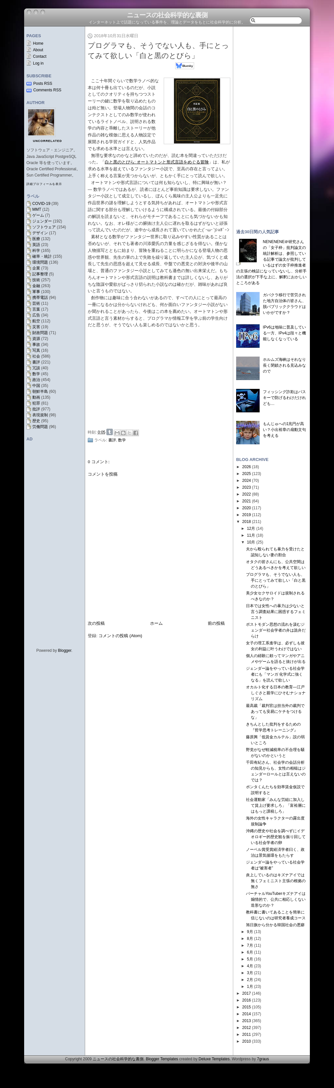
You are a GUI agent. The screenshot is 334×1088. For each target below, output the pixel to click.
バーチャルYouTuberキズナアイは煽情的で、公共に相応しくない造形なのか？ (276, 899)
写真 (36, 350)
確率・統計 (42, 256)
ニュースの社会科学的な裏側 (167, 15)
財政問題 (40, 332)
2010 (246, 1041)
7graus (263, 1059)
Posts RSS (42, 83)
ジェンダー (42, 221)
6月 (250, 952)
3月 (250, 973)
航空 (36, 321)
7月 (250, 945)
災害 (36, 327)
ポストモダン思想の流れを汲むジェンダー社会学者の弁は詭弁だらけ (276, 630)
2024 (246, 480)
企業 (36, 268)
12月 (251, 528)
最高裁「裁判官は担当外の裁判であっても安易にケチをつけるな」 (275, 711)
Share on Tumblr (109, 432)
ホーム (156, 623)
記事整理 (40, 274)
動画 (36, 397)
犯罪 (36, 403)
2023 (246, 487)
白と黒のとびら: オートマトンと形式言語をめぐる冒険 (157, 162)
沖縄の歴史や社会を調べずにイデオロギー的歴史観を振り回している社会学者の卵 (276, 837)
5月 (250, 959)
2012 (246, 1027)
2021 (246, 501)
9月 (250, 931)
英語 (36, 244)
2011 (246, 1034)
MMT (36, 209)
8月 (250, 938)
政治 (36, 379)
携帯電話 (40, 297)
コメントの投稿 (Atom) (120, 635)
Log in (38, 63)
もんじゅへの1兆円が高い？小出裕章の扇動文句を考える (284, 429)
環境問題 (40, 262)
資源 (36, 338)
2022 (246, 494)
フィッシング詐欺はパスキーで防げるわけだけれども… (284, 398)
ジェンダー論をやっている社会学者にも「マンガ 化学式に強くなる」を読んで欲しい (275, 674)
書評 (36, 362)
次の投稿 (96, 623)
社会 (36, 356)
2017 (246, 993)
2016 (246, 1000)
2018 (246, 521)
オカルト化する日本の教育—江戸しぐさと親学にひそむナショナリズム (276, 693)
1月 (250, 986)
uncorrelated (47, 141)
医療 (36, 239)
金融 (36, 285)
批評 (36, 409)
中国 (36, 385)
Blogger (64, 650)
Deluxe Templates (214, 1059)
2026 (246, 467)
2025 (246, 473)
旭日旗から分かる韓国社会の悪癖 (275, 925)
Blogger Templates (162, 1059)
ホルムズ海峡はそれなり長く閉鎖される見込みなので (284, 365)
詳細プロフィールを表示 (44, 184)
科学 (36, 250)
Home (38, 43)
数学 (36, 374)
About (38, 50)
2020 (246, 508)
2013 (246, 1021)
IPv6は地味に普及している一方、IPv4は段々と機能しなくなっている (284, 333)
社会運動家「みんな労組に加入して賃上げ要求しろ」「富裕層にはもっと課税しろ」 (276, 805)
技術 (36, 280)
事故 (36, 344)
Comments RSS (47, 90)
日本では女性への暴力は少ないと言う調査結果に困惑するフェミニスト (276, 612)
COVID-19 (41, 203)
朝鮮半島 (40, 391)
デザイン (40, 233)
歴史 (36, 421)
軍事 (36, 291)
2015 (246, 1007)
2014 (246, 1014)
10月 (251, 542)
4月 (250, 966)
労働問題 (40, 426)
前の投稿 (216, 623)
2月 (250, 979)
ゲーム (38, 215)
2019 (246, 515)
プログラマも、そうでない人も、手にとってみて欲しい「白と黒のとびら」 (276, 580)
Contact (39, 56)
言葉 (36, 309)
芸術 (36, 303)
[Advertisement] (161, 377)
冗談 (36, 368)
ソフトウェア (44, 227)
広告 (36, 315)
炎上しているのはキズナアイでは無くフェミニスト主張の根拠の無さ (276, 881)
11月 (251, 535)
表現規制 (40, 415)
